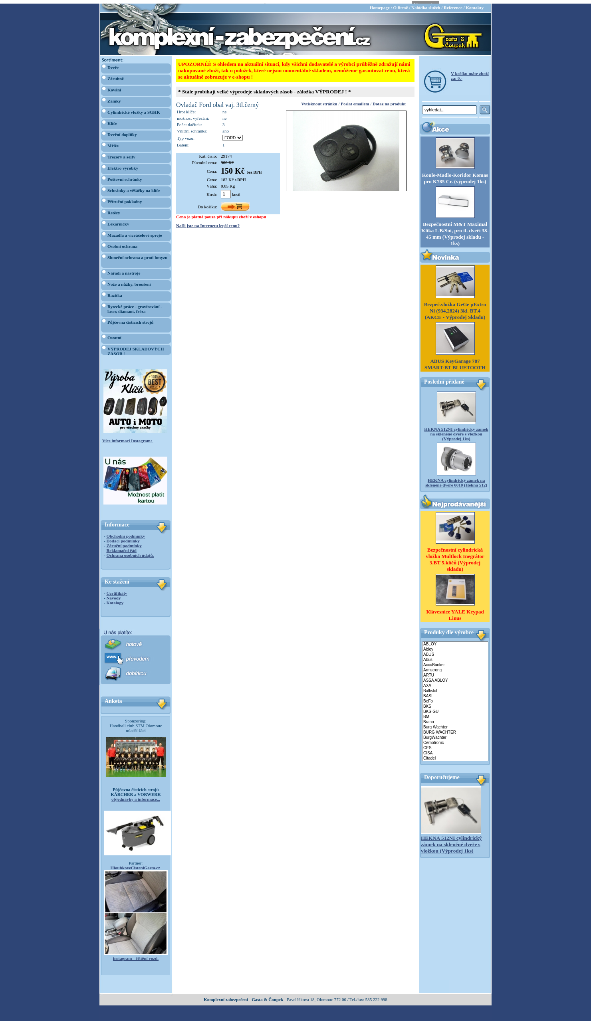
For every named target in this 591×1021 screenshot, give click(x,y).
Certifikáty (116, 589)
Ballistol (455, 687)
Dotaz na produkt (389, 100)
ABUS (455, 650)
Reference (453, 4)
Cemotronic (455, 739)
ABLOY (455, 640)
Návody (113, 594)
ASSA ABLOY (455, 676)
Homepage (380, 4)
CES (455, 744)
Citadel (455, 754)
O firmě (400, 4)
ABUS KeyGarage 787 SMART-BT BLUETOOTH (455, 360)
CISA (455, 749)
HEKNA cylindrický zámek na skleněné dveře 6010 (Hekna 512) (456, 479)
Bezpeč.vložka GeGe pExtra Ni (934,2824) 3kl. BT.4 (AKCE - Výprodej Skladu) (455, 307)
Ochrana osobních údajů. (130, 551)
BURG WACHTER (455, 728)
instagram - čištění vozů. (136, 954)
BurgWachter (455, 733)
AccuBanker (455, 661)
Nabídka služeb (425, 4)
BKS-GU (455, 707)
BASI (455, 692)
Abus (455, 656)
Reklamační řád (121, 546)
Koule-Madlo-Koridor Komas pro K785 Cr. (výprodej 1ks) (455, 174)
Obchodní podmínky (125, 532)
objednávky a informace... (135, 795)
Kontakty (475, 4)
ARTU (455, 671)
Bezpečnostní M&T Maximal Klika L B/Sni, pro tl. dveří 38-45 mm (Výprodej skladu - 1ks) (455, 230)
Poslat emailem (355, 100)
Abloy (455, 645)
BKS (455, 702)
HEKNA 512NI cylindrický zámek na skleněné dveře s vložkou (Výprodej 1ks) (456, 430)
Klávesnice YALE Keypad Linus (455, 611)
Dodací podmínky (122, 537)
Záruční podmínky (123, 542)
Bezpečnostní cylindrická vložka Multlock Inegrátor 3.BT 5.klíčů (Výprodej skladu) (455, 555)
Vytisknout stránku (319, 100)
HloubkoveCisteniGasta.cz (135, 864)
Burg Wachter (455, 723)
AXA (455, 682)
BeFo (455, 697)
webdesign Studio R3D (295, 1018)
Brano (455, 718)
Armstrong (455, 666)
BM (455, 713)
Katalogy (114, 599)
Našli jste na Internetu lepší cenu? (208, 222)
